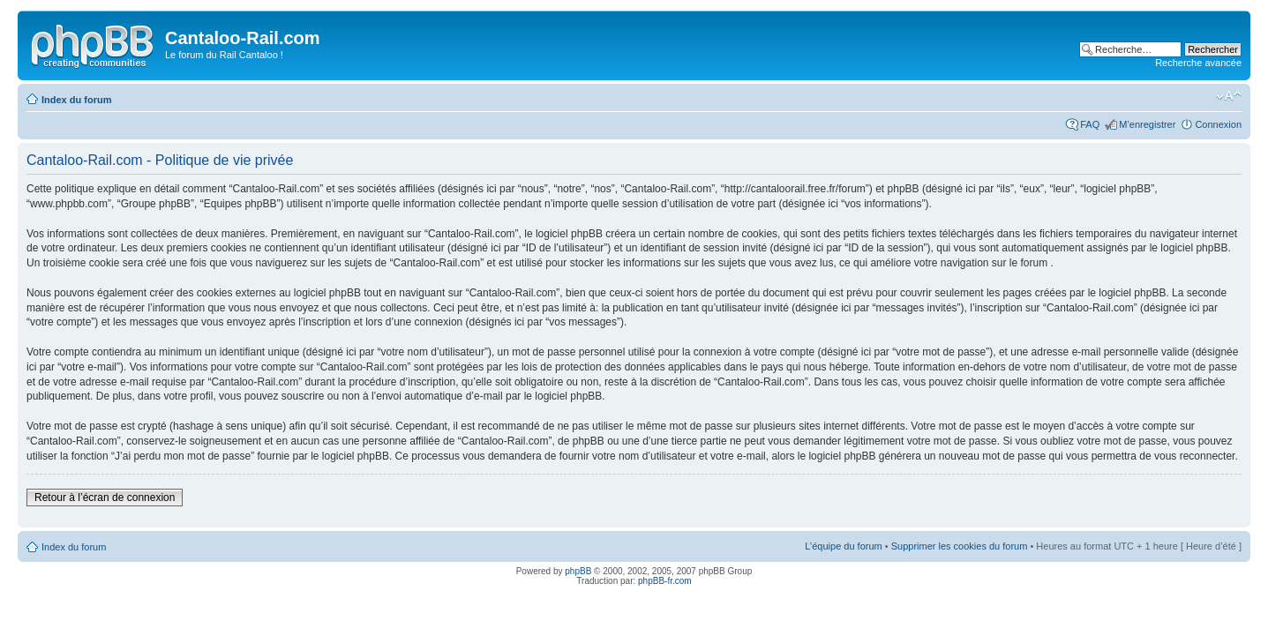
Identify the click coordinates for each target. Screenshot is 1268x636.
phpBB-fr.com (665, 581)
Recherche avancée (1198, 62)
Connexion (1218, 124)
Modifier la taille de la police (1229, 96)
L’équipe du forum (843, 546)
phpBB (578, 571)
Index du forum (76, 99)
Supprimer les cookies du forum (959, 546)
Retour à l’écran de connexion (104, 497)
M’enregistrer (1147, 124)
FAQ (1089, 124)
